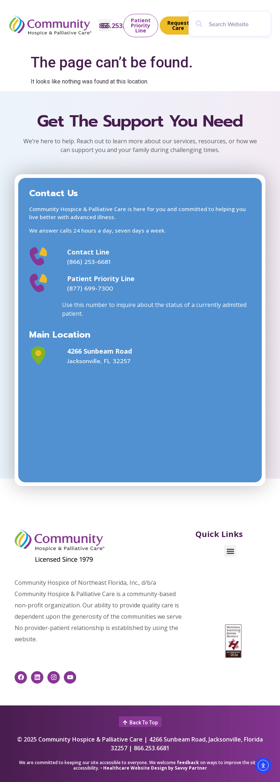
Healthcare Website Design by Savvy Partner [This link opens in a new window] (155, 768)
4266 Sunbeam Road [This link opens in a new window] (99, 351)
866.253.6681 (119, 25)
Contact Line (88, 252)
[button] (230, 551)
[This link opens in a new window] (45, 355)
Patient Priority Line (101, 278)
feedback (188, 762)
